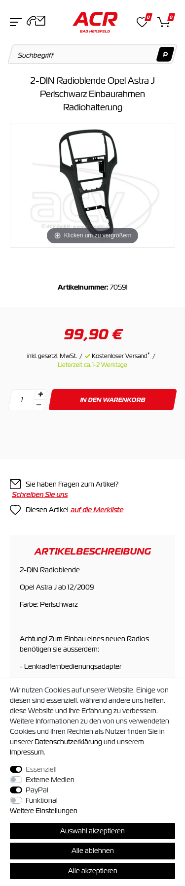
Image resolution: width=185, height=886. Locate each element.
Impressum (27, 752)
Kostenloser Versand (121, 356)
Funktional (42, 800)
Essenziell (41, 769)
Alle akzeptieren (92, 870)
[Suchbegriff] (92, 54)
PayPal (37, 790)
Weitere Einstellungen (43, 810)
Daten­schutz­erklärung (68, 741)
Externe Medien (50, 779)
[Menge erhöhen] (40, 394)
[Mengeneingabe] (22, 399)
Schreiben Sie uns (40, 494)
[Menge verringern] (38, 405)
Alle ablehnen (93, 850)
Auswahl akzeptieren (92, 830)
